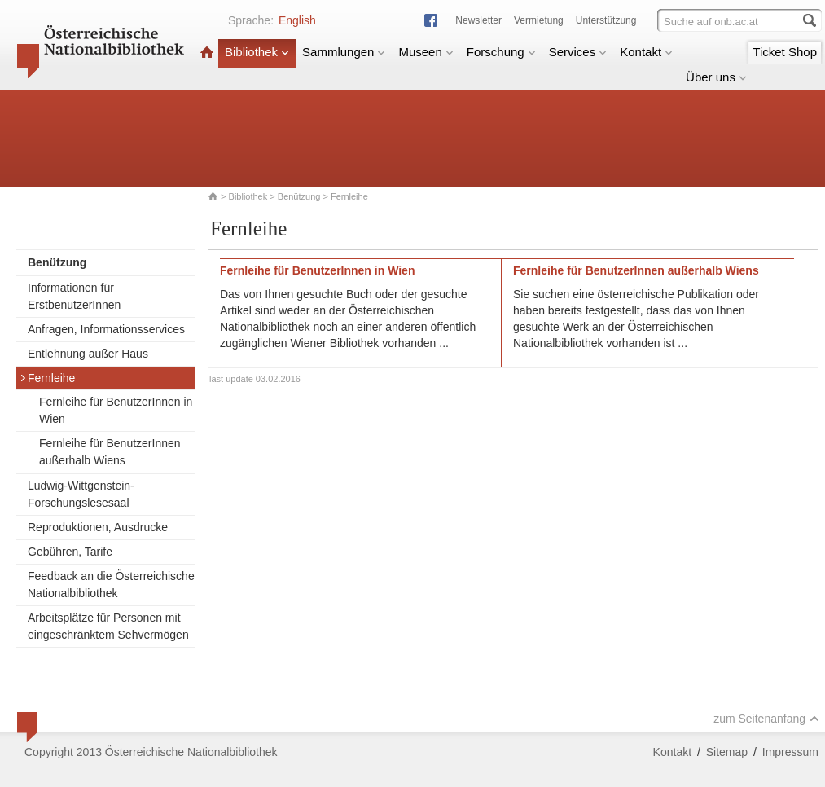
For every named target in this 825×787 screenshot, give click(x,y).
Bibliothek (257, 52)
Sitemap (727, 751)
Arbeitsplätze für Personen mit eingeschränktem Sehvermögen (108, 626)
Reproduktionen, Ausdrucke (98, 527)
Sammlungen (343, 52)
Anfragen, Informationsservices (106, 329)
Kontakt (646, 52)
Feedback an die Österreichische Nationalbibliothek (111, 584)
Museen (425, 52)
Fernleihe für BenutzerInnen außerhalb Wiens (110, 452)
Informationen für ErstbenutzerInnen (74, 296)
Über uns (716, 77)
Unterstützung (606, 20)
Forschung (501, 52)
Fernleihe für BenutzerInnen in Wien (115, 410)
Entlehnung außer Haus (88, 353)
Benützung (299, 196)
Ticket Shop (785, 52)
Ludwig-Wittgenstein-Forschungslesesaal (81, 494)
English (297, 20)
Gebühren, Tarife (70, 551)
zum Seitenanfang (766, 718)
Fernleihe (47, 378)
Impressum (790, 751)
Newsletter (478, 20)
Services (578, 52)
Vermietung (539, 20)
